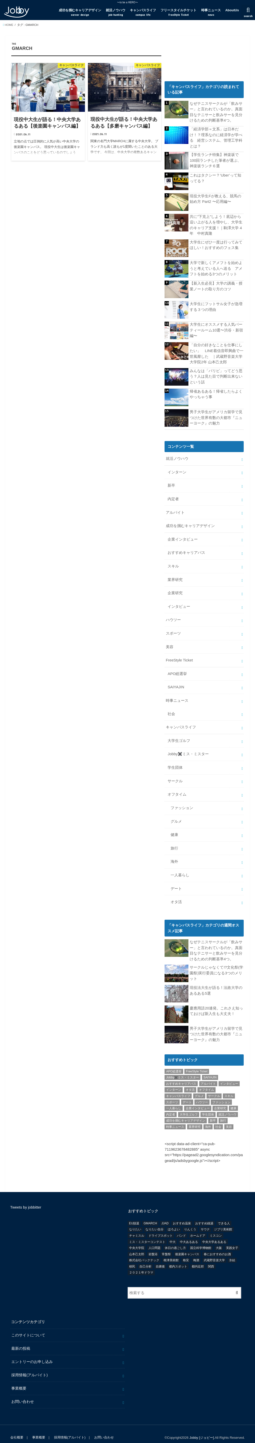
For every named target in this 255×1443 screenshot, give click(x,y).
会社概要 (16, 1430)
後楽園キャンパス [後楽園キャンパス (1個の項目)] (187, 1246)
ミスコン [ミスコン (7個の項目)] (216, 1228)
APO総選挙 (177, 669)
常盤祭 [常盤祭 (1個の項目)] (166, 1246)
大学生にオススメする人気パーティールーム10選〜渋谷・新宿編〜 (216, 329)
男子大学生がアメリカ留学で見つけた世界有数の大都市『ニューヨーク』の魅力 (216, 416)
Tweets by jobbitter (25, 1200)
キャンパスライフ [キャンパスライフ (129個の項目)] (178, 1088)
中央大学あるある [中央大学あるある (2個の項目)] (214, 1234)
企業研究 (175, 590)
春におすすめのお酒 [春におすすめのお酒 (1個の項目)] (217, 1246)
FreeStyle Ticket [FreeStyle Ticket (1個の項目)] (197, 1063)
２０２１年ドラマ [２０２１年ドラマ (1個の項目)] (141, 1265)
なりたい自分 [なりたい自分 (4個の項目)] (154, 1222)
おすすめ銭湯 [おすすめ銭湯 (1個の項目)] (204, 1215)
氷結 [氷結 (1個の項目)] (232, 1252)
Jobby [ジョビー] (201, 1430)
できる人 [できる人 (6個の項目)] (224, 1215)
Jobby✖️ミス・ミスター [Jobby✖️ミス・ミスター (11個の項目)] (182, 1070)
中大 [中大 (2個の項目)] (173, 1234)
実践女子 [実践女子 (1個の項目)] (232, 1240)
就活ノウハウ (115, 12)
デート (176, 881)
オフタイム (177, 789)
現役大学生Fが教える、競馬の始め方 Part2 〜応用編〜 (215, 198)
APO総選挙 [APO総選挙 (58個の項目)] (173, 1063)
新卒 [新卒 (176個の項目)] (213, 1113)
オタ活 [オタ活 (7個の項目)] (190, 1082)
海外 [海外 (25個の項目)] (208, 1119)
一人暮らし (180, 868)
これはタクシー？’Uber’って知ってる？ (215, 177)
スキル (173, 563)
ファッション (182, 802)
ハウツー (173, 617)
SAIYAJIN (176, 683)
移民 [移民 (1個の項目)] (132, 1258)
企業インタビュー (183, 537)
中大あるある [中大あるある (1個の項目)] (189, 1234)
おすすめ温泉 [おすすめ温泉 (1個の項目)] (182, 1215)
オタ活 (176, 895)
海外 (174, 855)
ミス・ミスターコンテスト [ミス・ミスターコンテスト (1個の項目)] (147, 1234)
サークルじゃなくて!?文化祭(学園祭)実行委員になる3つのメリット (216, 965)
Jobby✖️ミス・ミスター (188, 749)
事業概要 (18, 1381)
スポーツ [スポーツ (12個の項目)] (172, 1094)
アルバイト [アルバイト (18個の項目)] (208, 1076)
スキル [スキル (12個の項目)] (228, 1088)
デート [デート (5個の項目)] (187, 1094)
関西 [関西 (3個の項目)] (211, 1258)
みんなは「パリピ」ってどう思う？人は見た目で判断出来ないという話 (216, 375)
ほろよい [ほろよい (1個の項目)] (174, 1222)
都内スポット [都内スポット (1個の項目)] (178, 1258)
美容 (169, 643)
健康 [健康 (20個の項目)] (233, 1100)
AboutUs (232, 10)
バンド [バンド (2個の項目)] (181, 1228)
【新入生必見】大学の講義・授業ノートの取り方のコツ (216, 285)
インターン (177, 471)
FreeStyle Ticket (179, 656)
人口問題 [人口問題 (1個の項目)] (154, 1240)
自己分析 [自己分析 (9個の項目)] (145, 1258)
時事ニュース (211, 12)
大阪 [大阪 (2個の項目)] (219, 1240)
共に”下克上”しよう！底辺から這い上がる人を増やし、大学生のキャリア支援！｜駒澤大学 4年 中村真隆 (216, 224)
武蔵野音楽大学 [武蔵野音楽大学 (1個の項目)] (214, 1252)
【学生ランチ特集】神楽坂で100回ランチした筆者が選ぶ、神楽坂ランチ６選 (215, 159)
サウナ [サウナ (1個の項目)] (205, 1222)
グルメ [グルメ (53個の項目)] (199, 1088)
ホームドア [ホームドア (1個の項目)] (197, 1228)
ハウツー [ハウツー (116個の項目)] (202, 1094)
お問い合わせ (22, 1394)
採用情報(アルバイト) (29, 1367)
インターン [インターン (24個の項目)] (173, 1082)
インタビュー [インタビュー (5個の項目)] (229, 1076)
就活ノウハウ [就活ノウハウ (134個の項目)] (227, 1107)
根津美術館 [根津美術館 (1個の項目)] (171, 1252)
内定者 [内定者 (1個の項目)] (170, 1107)
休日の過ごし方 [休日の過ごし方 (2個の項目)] (175, 1240)
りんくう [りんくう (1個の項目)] (190, 1222)
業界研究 (175, 577)
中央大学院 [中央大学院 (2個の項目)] (136, 1240)
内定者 (173, 497)
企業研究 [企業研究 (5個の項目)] (220, 1100)
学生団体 (175, 762)
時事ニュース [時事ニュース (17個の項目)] (175, 1119)
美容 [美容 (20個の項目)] (229, 1119)
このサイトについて (28, 1328)
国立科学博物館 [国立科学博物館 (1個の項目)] (200, 1240)
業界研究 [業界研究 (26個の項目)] (195, 1119)
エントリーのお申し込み (32, 1354)
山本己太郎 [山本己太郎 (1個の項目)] (136, 1246)
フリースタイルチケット (178, 12)
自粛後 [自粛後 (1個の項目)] (160, 1258)
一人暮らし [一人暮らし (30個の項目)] (173, 1100)
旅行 (174, 842)
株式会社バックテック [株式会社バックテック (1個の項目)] (144, 1252)
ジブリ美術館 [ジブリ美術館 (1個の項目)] (223, 1222)
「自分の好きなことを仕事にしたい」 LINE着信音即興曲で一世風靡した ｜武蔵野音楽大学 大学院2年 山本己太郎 (216, 352)
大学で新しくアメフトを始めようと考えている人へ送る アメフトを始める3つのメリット (216, 267)
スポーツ (173, 630)
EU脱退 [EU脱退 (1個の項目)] (134, 1215)
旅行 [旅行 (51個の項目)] (223, 1113)
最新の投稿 (20, 1341)
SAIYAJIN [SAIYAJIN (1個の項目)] (210, 1070)
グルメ (176, 815)
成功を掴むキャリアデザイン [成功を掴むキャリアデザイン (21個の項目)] (185, 1113)
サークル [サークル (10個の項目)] (214, 1088)
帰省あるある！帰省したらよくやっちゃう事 (216, 393)
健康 (174, 828)
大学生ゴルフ (179, 736)
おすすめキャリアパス (186, 550)
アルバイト (175, 510)
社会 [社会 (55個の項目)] (218, 1119)
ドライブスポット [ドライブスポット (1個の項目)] (160, 1228)
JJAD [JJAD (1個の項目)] (165, 1215)
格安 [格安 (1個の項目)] (186, 1252)
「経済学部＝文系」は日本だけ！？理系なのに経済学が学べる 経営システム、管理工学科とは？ (216, 137)
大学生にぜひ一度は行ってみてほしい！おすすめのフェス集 (216, 244)
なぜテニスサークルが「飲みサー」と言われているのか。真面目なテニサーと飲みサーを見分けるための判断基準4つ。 (216, 112)
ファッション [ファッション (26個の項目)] (221, 1094)
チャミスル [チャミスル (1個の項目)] (136, 1228)
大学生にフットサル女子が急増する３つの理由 (216, 306)
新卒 (171, 484)
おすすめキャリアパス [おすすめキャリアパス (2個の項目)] (181, 1076)
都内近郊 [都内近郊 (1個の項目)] (198, 1258)
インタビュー (179, 603)
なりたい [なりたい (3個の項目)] (135, 1222)
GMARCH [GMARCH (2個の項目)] (150, 1215)
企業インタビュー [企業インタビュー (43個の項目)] (198, 1100)
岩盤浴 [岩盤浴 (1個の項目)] (153, 1246)
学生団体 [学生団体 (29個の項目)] (208, 1107)
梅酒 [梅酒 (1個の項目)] (196, 1252)
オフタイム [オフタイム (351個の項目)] (206, 1082)
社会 (171, 709)
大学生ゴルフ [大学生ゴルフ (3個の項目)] (189, 1107)
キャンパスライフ (143, 12)
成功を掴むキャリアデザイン (80, 12)
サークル (175, 775)
